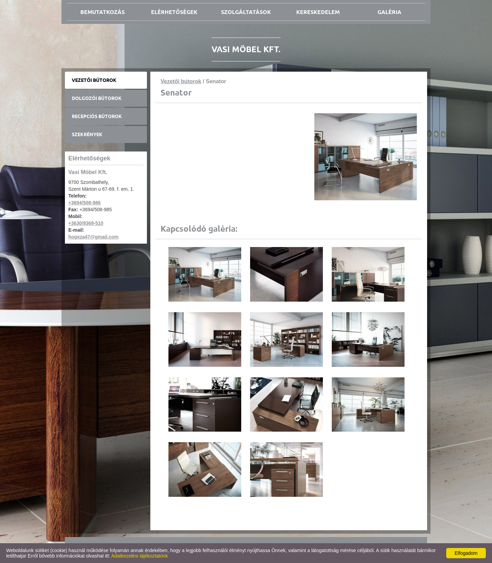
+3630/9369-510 (85, 223)
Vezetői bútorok (94, 80)
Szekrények (87, 134)
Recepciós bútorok (97, 116)
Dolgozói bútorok (97, 98)
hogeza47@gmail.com (93, 237)
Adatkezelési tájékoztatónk (139, 556)
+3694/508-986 (84, 202)
